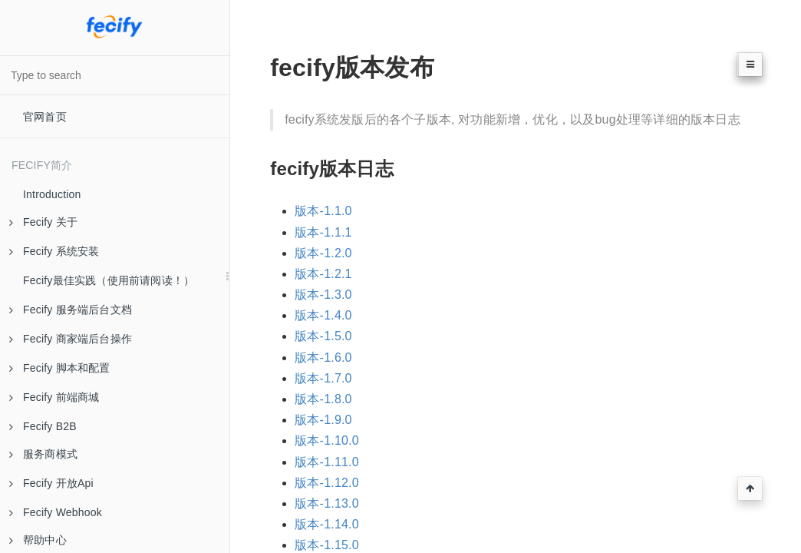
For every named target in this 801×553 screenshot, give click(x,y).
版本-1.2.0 (323, 253)
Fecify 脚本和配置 (59, 368)
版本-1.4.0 (323, 315)
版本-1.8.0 (323, 399)
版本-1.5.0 (323, 336)
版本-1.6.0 (323, 357)
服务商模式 (43, 454)
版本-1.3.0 (323, 294)
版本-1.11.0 (327, 462)
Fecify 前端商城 (54, 397)
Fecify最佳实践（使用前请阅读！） (108, 280)
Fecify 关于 (43, 222)
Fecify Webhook (55, 512)
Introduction (52, 194)
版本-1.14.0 (327, 524)
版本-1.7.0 (323, 378)
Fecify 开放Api (51, 483)
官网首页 (45, 117)
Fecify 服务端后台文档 (70, 309)
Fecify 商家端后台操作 (70, 339)
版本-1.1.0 (323, 210)
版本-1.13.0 (327, 503)
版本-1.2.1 (323, 273)
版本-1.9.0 (323, 419)
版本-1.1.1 (323, 232)
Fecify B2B (43, 426)
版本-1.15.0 (327, 544)
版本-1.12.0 (327, 482)
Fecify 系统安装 (54, 251)
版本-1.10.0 (327, 440)
